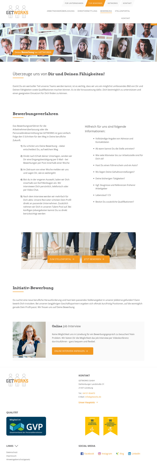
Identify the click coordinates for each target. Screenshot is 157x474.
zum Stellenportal (60, 259)
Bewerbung (106, 11)
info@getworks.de (93, 397)
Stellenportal (122, 11)
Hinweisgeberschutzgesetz (18, 459)
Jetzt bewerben (92, 259)
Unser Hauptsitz (87, 402)
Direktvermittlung (87, 11)
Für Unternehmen (74, 3)
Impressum (11, 456)
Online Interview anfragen (69, 351)
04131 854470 (89, 393)
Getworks (113, 3)
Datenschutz (11, 452)
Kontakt (125, 18)
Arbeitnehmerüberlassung (60, 11)
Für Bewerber (95, 3)
